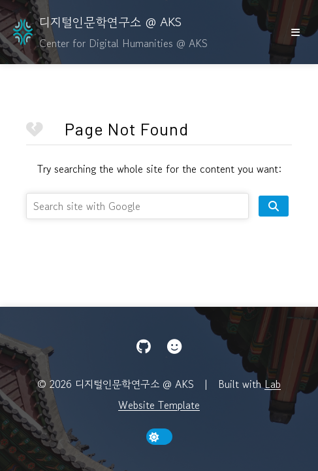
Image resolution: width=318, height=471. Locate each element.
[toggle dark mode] (159, 436)
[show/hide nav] (295, 32)
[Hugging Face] (174, 346)
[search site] (274, 206)
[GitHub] (143, 346)
